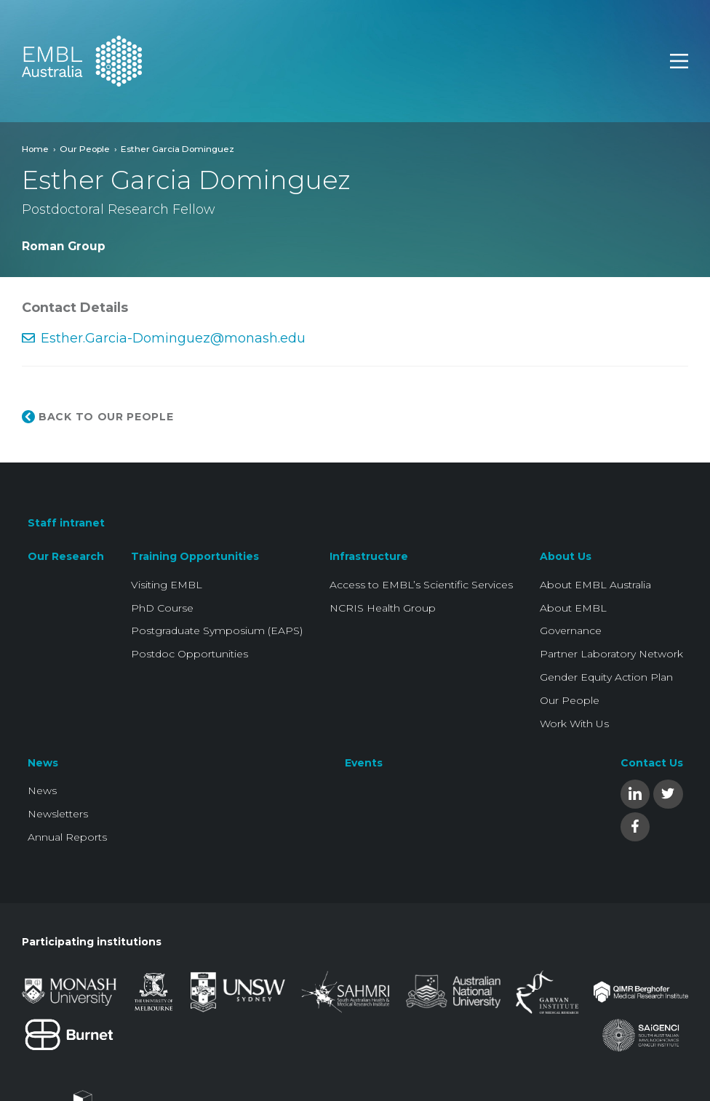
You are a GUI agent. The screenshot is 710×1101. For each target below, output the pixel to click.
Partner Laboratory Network (611, 653)
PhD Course (162, 607)
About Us (565, 556)
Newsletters (58, 813)
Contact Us (652, 762)
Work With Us (574, 723)
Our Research (66, 556)
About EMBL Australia (595, 584)
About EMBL (573, 607)
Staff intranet (66, 522)
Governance (571, 630)
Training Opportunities (195, 556)
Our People (85, 148)
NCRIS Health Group (383, 607)
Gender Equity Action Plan (606, 677)
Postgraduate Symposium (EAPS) (217, 630)
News (43, 762)
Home (35, 148)
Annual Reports (67, 837)
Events (364, 762)
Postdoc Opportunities (189, 653)
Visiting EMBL (166, 584)
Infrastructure (369, 556)
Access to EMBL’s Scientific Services (421, 584)
